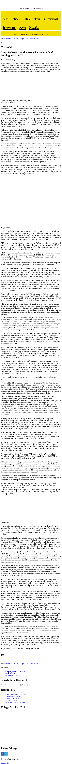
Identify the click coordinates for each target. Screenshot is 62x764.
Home (15, 34)
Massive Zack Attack (12, 698)
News (18, 34)
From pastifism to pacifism (15, 702)
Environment (37, 34)
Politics (23, 34)
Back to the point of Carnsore (16, 694)
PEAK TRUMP (11, 700)
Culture (27, 34)
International (44, 34)
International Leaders (13, 696)
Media (31, 34)
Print (2, 42)
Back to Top (5, 763)
